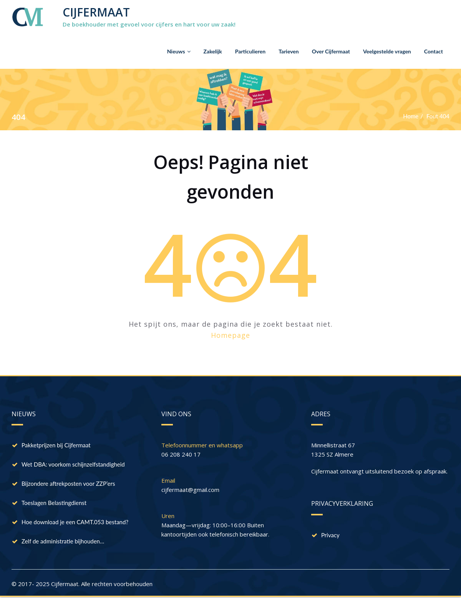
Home (410, 116)
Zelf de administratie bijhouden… (63, 541)
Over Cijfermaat (331, 51)
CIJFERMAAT (96, 12)
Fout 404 (437, 116)
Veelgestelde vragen (387, 51)
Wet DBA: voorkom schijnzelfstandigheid (73, 464)
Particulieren (250, 51)
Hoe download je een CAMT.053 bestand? (75, 521)
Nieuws (179, 51)
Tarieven (289, 51)
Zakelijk (213, 51)
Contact (433, 51)
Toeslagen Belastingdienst (54, 502)
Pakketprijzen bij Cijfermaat (56, 445)
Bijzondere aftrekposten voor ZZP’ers (68, 483)
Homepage (230, 335)
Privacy (330, 535)
